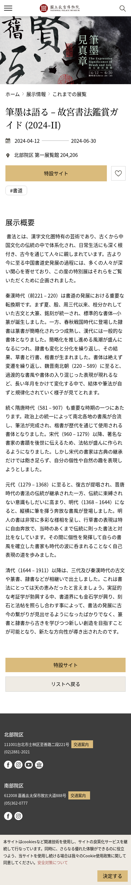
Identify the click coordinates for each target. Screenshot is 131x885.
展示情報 (36, 93)
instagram (18, 765)
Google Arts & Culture (39, 765)
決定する (112, 875)
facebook (8, 765)
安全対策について (52, 862)
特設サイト (56, 173)
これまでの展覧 (69, 93)
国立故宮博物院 (59, 8)
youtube (29, 765)
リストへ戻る (65, 683)
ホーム (12, 93)
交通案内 (81, 744)
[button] (109, 8)
